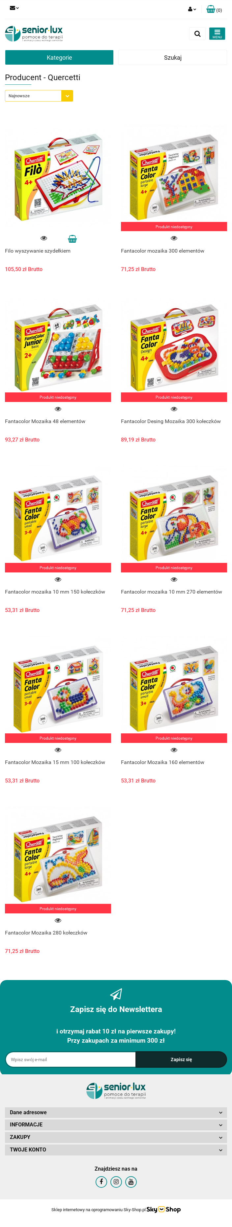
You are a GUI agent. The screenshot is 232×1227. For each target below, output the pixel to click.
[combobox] (39, 96)
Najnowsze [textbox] (19, 95)
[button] (214, 9)
